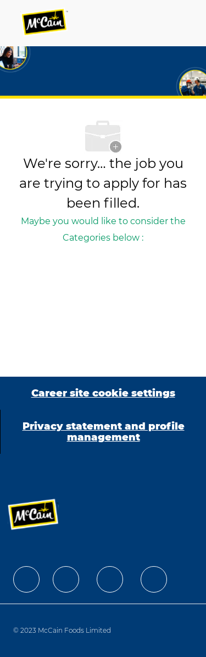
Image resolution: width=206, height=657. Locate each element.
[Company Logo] (45, 23)
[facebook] (26, 579)
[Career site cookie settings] (103, 393)
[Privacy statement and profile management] (103, 432)
